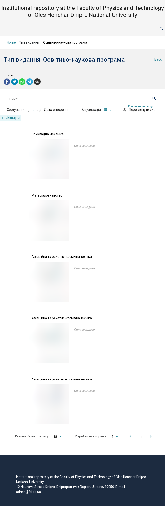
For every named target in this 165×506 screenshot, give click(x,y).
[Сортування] (58, 109)
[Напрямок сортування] (30, 109)
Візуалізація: (92, 110)
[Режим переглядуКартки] (107, 109)
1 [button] (141, 437)
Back (158, 59)
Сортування (16, 110)
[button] (161, 28)
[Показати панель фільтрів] (10, 118)
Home (11, 42)
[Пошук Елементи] (82, 98)
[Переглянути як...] (139, 109)
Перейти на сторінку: (91, 436)
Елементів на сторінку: (32, 436)
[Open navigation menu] (8, 28)
